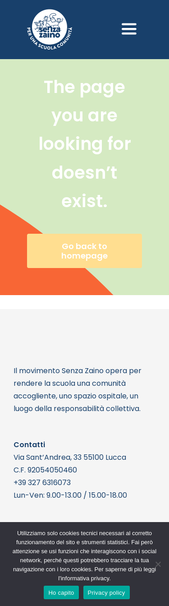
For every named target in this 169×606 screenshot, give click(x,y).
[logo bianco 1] (49, 13)
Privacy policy (106, 592)
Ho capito (61, 592)
